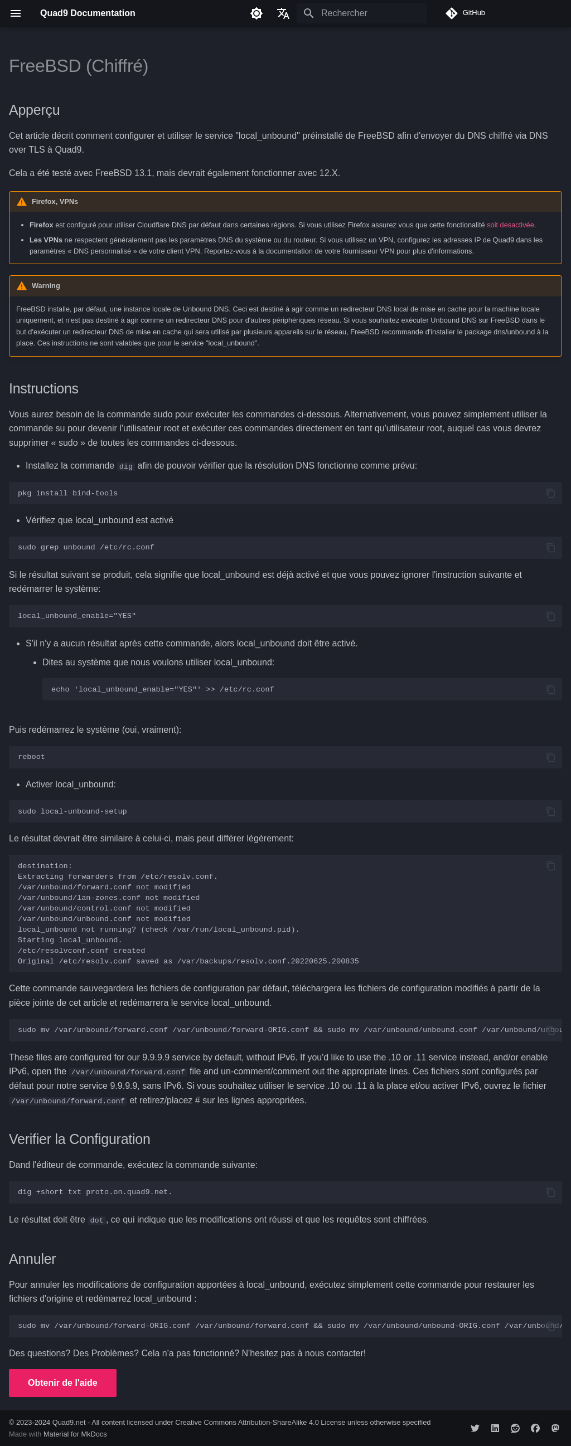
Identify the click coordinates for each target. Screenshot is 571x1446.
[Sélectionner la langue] (283, 13)
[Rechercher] (362, 13)
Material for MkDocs (75, 1433)
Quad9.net (69, 1422)
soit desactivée (510, 225)
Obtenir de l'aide (63, 1382)
